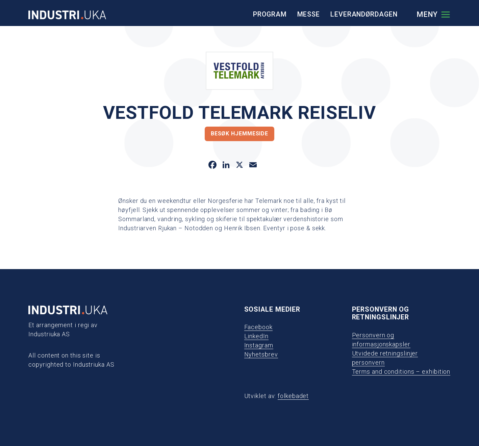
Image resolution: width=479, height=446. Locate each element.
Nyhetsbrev (261, 354)
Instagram (258, 345)
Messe (308, 14)
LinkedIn (256, 336)
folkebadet (293, 395)
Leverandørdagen (364, 14)
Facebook (258, 327)
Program (269, 14)
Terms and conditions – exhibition (401, 371)
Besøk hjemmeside (239, 133)
